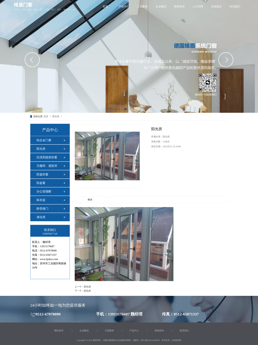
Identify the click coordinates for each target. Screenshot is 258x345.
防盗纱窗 (42, 174)
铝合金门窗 (44, 140)
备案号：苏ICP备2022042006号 (146, 340)
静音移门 (42, 208)
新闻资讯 (179, 6)
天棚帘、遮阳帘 (47, 165)
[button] (125, 109)
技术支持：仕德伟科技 (171, 340)
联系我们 (235, 6)
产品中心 (124, 6)
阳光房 (56, 116)
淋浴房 (41, 217)
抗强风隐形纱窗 (47, 157)
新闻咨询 (159, 330)
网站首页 (59, 330)
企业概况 (161, 6)
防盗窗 (41, 183)
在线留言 (216, 6)
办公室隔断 (44, 191)
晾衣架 (41, 200)
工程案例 (142, 6)
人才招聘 (198, 6)
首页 (105, 6)
